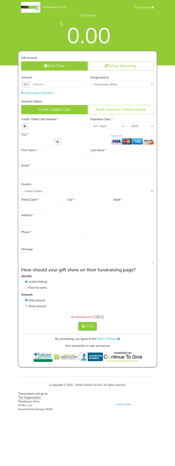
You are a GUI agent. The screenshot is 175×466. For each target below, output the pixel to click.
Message (27, 249)
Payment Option (31, 101)
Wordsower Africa (54, 7)
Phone (26, 232)
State (118, 200)
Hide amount (35, 300)
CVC (25, 135)
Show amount (35, 306)
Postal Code (30, 200)
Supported (116, 135)
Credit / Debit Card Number (40, 119)
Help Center (123, 404)
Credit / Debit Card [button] (54, 109)
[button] (57, 141)
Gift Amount (29, 58)
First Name (29, 150)
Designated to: (99, 77)
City (70, 200)
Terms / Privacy (108, 339)
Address (27, 215)
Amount (26, 77)
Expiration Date (101, 119)
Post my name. (36, 288)
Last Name (98, 150)
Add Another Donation (37, 93)
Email (25, 166)
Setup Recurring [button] (120, 65)
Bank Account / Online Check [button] (121, 109)
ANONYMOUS (36, 282)
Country (26, 184)
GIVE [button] (87, 326)
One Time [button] (54, 65)
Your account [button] (144, 7)
